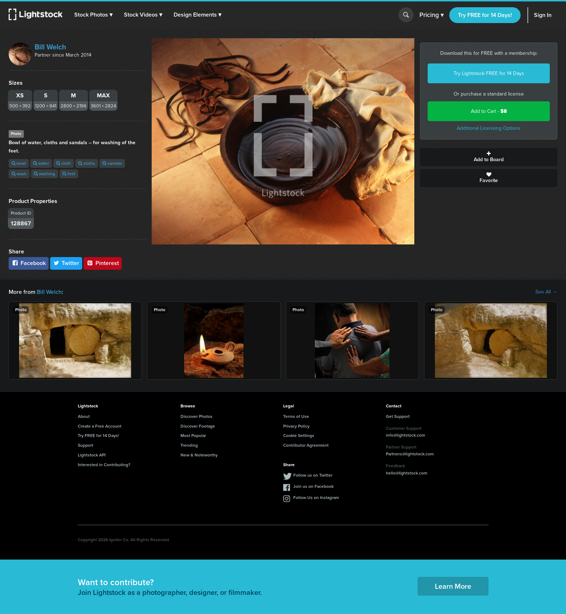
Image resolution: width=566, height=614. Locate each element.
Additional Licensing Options (489, 128)
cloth (63, 163)
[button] (93, 14)
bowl (19, 163)
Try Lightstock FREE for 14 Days (489, 73)
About (84, 416)
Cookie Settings (298, 435)
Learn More (453, 586)
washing (44, 174)
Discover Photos (197, 416)
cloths (86, 163)
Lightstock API (92, 455)
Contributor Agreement (306, 445)
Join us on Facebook (313, 486)
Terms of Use (296, 416)
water (41, 163)
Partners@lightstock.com (410, 454)
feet (68, 174)
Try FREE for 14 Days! (485, 15)
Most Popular (193, 435)
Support (85, 445)
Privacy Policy (296, 426)
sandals (112, 163)
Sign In (543, 15)
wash (19, 174)
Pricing (431, 15)
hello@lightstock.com (406, 473)
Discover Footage (198, 426)
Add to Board (489, 157)
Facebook (29, 263)
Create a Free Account (99, 426)
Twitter (66, 263)
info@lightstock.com (405, 435)
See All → (546, 292)
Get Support (398, 416)
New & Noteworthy (199, 455)
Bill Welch (50, 46)
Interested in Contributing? (104, 464)
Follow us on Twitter (313, 475)
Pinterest (102, 263)
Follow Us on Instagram (316, 497)
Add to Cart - (489, 111)
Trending (189, 445)
